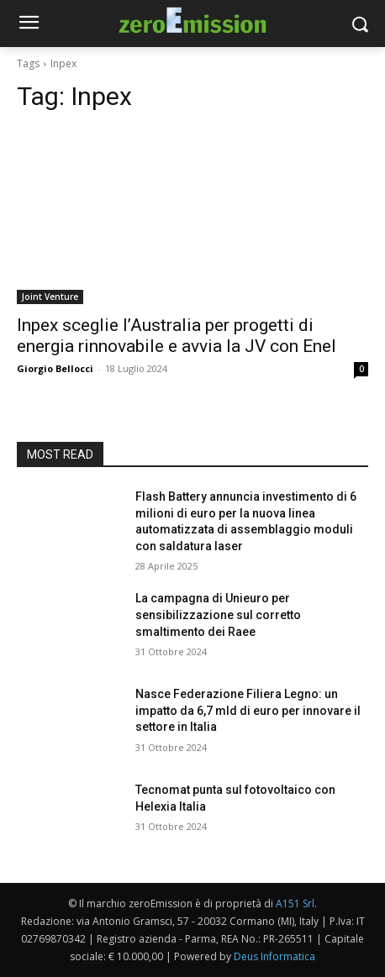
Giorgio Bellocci (55, 368)
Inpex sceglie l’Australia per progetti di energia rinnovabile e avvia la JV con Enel (176, 335)
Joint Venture (50, 296)
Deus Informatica (274, 956)
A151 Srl (295, 903)
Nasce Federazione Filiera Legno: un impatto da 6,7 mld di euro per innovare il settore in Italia (248, 710)
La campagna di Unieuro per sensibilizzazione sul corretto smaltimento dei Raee (218, 614)
